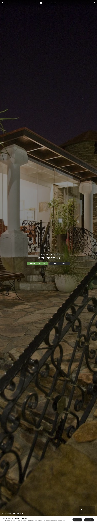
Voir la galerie (59, 263)
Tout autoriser (77, 519)
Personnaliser (89, 519)
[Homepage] (2, 513)
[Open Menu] (2, 3)
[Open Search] (94, 3)
